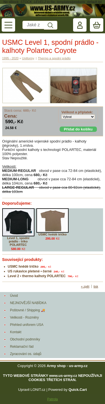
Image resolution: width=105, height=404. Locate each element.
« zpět (85, 286)
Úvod (14, 296)
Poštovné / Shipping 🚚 (27, 310)
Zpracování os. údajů (25, 354)
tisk (96, 286)
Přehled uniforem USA (26, 325)
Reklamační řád (22, 347)
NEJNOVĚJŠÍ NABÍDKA (28, 303)
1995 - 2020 (10, 58)
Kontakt (16, 332)
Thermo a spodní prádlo (54, 58)
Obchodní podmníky (25, 339)
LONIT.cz (38, 389)
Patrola (52, 399)
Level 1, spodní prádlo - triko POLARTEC (18, 241)
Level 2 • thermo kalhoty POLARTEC (37, 276)
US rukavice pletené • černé (30, 271)
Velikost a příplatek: (77, 112)
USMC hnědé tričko (52, 234)
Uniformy (28, 58)
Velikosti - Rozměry (24, 317)
